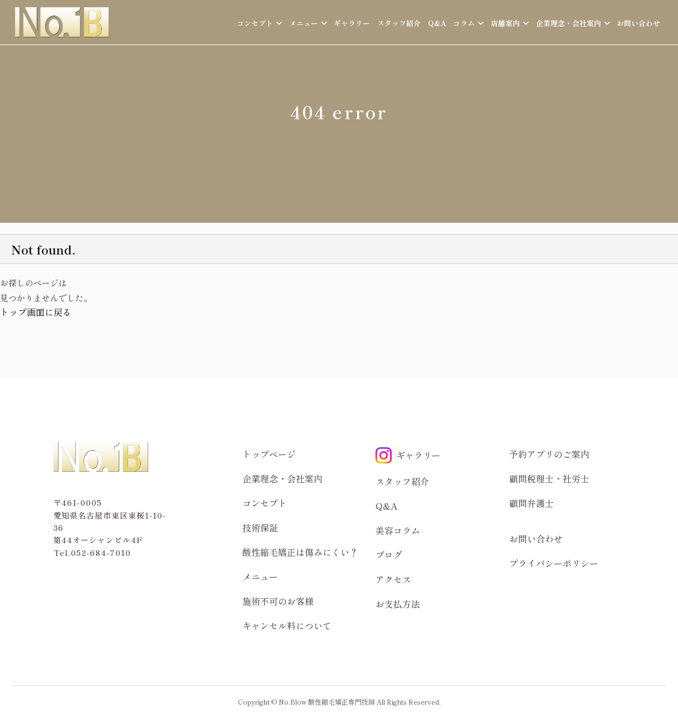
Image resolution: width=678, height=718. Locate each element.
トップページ (269, 454)
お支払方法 (397, 603)
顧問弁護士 (531, 503)
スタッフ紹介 (399, 23)
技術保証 (260, 527)
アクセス (393, 579)
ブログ (388, 554)
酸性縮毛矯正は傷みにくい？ (300, 552)
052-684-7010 (101, 552)
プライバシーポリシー (553, 563)
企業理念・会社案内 (282, 478)
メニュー (260, 576)
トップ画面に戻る (35, 312)
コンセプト (264, 503)
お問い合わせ (638, 23)
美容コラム (397, 530)
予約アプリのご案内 (549, 454)
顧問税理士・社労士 (549, 478)
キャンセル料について (286, 625)
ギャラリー (352, 23)
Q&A (437, 23)
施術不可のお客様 (278, 601)
